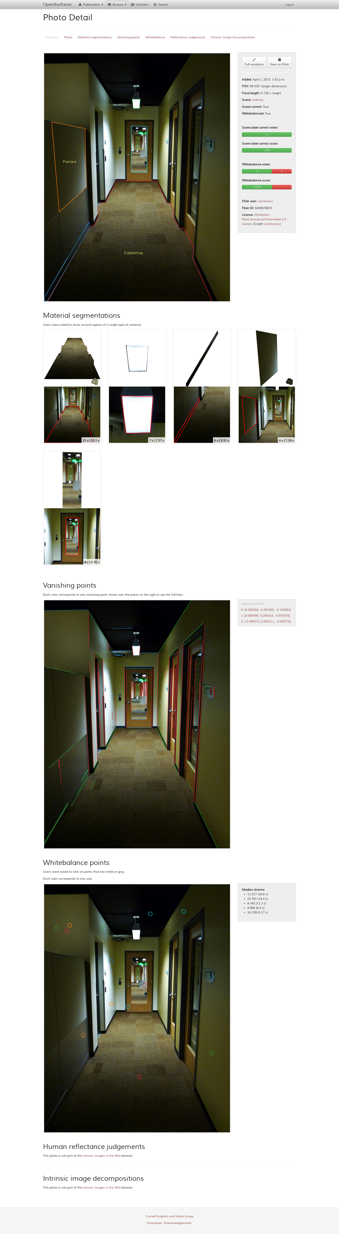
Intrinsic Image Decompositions (233, 37)
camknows (265, 201)
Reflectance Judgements (188, 37)
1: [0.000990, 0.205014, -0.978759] (265, 616)
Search (160, 4)
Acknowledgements (178, 1223)
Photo (68, 37)
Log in (289, 4)
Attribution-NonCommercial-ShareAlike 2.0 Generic (264, 219)
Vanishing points (128, 37)
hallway (257, 100)
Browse (116, 4)
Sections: (52, 37)
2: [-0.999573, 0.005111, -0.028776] (266, 621)
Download (154, 1223)
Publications (90, 4)
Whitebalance (155, 37)
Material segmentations (95, 37)
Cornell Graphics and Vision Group (169, 1216)
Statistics (140, 4)
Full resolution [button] (254, 62)
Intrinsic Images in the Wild (101, 1156)
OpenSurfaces (57, 4)
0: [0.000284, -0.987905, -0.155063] (266, 610)
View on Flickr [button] (279, 62)
